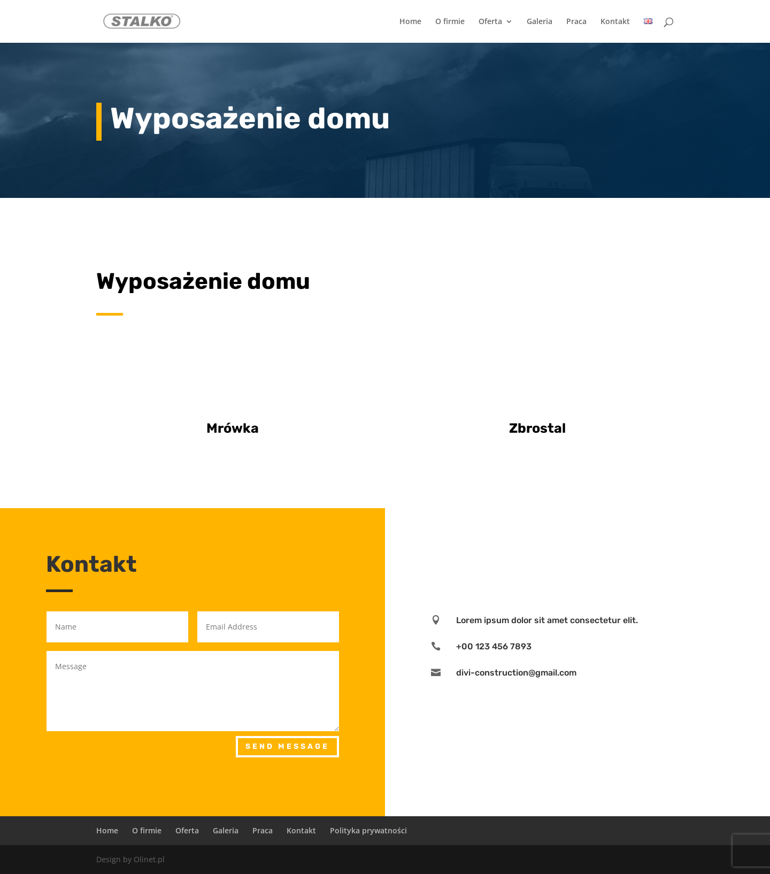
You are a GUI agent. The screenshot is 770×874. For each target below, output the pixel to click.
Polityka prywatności (368, 830)
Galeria (539, 22)
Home (410, 22)
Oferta (490, 22)
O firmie (450, 22)
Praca (576, 22)
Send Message (287, 746)
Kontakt (615, 22)
